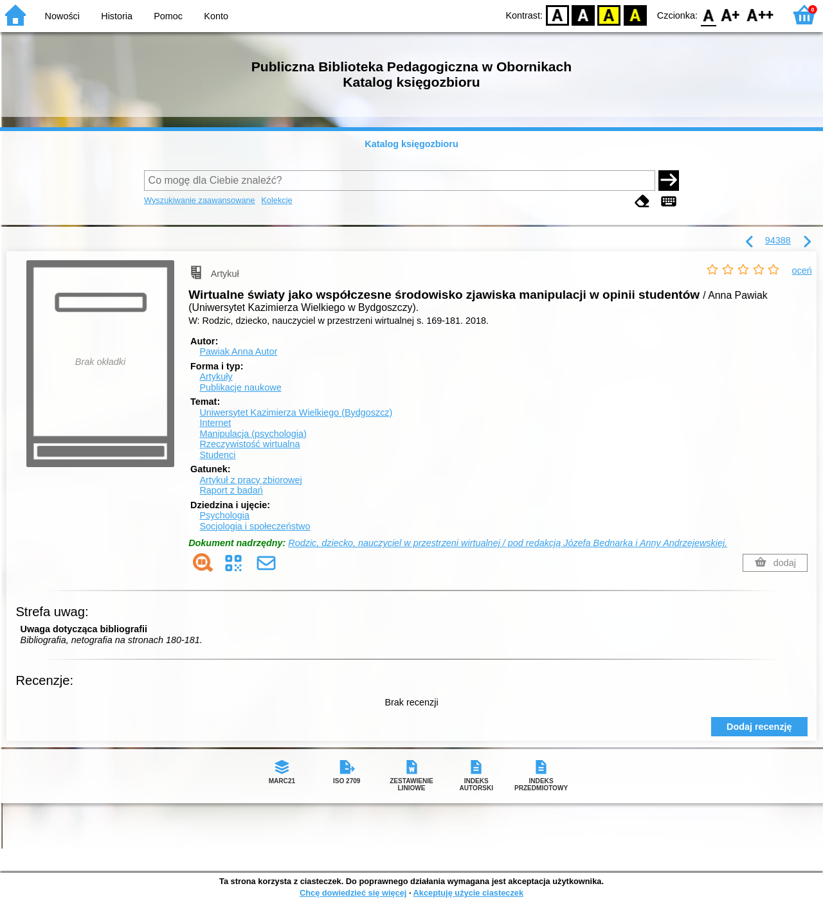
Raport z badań (230, 490)
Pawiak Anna (238, 351)
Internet (215, 423)
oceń (802, 270)
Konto (216, 16)
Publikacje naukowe (240, 387)
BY (635, 14)
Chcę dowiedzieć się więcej (353, 893)
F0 (708, 14)
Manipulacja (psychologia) (252, 434)
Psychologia (224, 515)
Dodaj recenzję (759, 727)
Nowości (62, 16)
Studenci (217, 455)
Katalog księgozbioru (411, 144)
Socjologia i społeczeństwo (254, 526)
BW (583, 14)
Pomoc (168, 16)
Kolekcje (276, 200)
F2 (760, 14)
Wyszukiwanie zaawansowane (199, 200)
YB (609, 14)
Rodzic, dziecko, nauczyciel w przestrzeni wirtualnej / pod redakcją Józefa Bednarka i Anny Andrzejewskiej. (507, 543)
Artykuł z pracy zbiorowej (250, 480)
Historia (116, 16)
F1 (731, 14)
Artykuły (215, 376)
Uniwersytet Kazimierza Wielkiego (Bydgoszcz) (295, 412)
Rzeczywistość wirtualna (249, 444)
